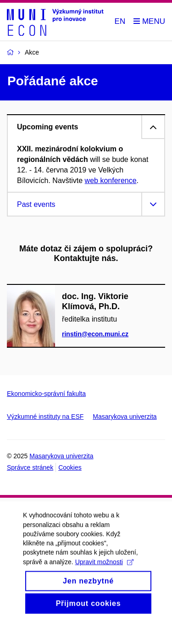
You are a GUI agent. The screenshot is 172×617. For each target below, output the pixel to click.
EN (120, 21)
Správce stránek (30, 467)
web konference (111, 180)
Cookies (70, 467)
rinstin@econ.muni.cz (95, 334)
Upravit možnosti (104, 568)
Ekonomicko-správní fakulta (46, 393)
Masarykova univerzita (124, 416)
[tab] (86, 126)
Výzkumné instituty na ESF (45, 416)
